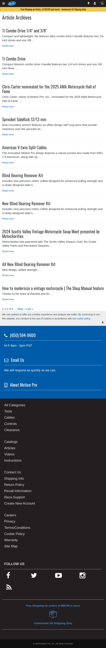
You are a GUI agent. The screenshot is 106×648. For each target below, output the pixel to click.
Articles (9, 448)
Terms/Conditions (17, 528)
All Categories (14, 405)
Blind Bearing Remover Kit (22, 175)
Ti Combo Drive (13, 58)
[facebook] (8, 577)
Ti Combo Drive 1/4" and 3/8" (24, 30)
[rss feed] (9, 588)
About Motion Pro (23, 385)
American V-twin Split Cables (24, 147)
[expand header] (4, 4)
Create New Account (19, 503)
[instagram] (82, 577)
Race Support (14, 497)
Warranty (11, 540)
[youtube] (58, 577)
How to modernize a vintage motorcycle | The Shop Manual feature (53, 288)
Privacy (9, 521)
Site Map (11, 546)
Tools (8, 411)
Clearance (12, 430)
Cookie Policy (14, 534)
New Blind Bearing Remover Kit (26, 203)
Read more (8, 46)
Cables (9, 417)
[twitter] (34, 577)
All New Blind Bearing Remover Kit (29, 264)
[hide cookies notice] (103, 322)
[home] (12, 3)
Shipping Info (14, 478)
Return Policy (14, 485)
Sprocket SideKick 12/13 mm (24, 119)
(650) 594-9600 (23, 335)
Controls (10, 424)
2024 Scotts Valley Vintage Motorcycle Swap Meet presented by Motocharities (51, 233)
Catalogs (11, 442)
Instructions (13, 460)
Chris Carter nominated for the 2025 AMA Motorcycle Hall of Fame (49, 88)
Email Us (17, 360)
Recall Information (17, 491)
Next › (21, 309)
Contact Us (12, 472)
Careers (10, 515)
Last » (29, 309)
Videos (9, 454)
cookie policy (83, 318)
